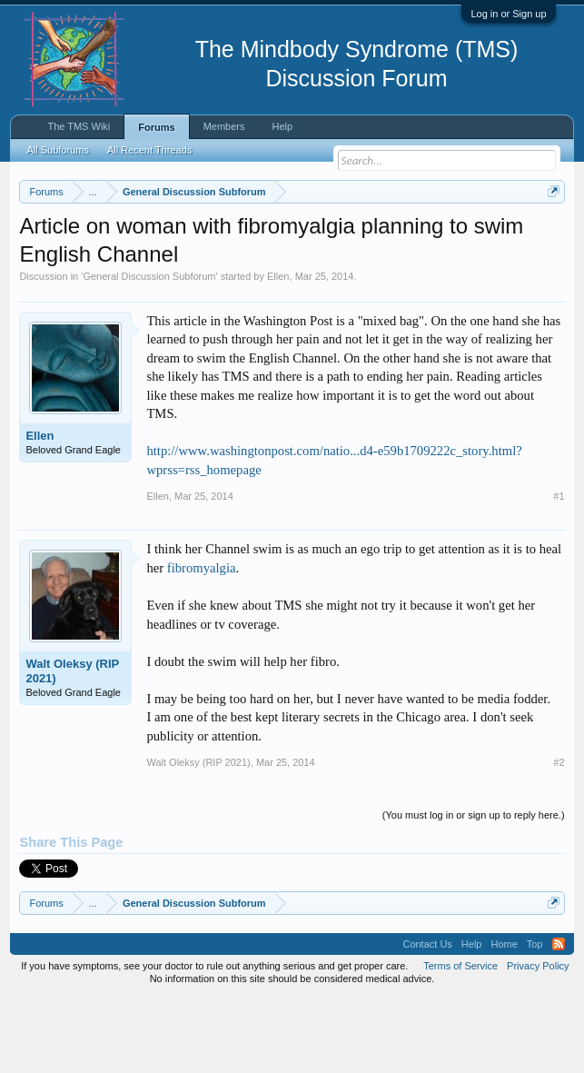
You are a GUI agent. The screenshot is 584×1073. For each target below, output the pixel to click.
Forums (156, 127)
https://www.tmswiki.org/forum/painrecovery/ (354, 255)
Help (282, 126)
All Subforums (57, 149)
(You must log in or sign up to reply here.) (473, 890)
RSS (558, 1018)
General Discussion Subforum (149, 351)
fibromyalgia (201, 642)
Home (503, 1018)
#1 (558, 571)
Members (224, 126)
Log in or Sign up (508, 13)
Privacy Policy (538, 1040)
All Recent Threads (149, 149)
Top (535, 1018)
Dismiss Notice (550, 234)
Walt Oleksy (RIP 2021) (72, 746)
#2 (558, 837)
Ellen (278, 351)
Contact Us (426, 1018)
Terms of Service (460, 1040)
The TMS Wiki (78, 126)
